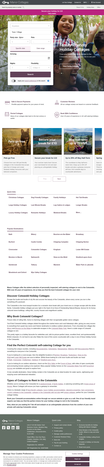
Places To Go (80, 7)
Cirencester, (17, 360)
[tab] (20, 49)
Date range (41, 48)
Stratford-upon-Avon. (48, 360)
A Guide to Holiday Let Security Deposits (89, 443)
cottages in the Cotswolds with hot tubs (46, 392)
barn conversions (87, 390)
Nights (12, 63)
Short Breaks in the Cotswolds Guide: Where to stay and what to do (89, 432)
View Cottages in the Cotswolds (71, 64)
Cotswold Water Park (59, 328)
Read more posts (84, 447)
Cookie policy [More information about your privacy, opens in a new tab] (11, 465)
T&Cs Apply (52, 13)
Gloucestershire (41, 349)
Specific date (20, 48)
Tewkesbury (72, 355)
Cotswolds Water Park (75, 366)
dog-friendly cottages (35, 390)
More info (57, 440)
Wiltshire (71, 349)
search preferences (31, 81)
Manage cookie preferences (63, 434)
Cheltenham (26, 360)
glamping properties (73, 390)
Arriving (13, 54)
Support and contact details (63, 425)
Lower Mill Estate (20, 357)
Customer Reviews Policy (62, 437)
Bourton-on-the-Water (23, 328)
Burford (57, 355)
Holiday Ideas (90, 7)
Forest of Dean (66, 363)
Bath (10, 360)
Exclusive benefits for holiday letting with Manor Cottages (88, 426)
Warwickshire (62, 349)
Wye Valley (52, 363)
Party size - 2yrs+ (16, 37)
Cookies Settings (77, 454)
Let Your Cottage (67, 2)
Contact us (57, 445)
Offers (98, 7)
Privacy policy (58, 428)
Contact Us (77, 2)
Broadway (64, 355)
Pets (33, 37)
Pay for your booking (60, 443)
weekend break (45, 384)
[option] (78, 54)
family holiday (58, 384)
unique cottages (69, 392)
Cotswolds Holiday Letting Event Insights (89, 438)
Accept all (77, 464)
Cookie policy (58, 431)
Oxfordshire (52, 349)
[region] (52, 458)
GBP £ (86, 2)
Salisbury (35, 360)
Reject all (77, 459)
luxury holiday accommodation (54, 390)
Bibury (9, 328)
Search (30, 74)
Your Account (96, 2)
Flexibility (35, 63)
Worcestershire (83, 349)
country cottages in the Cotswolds (19, 392)
